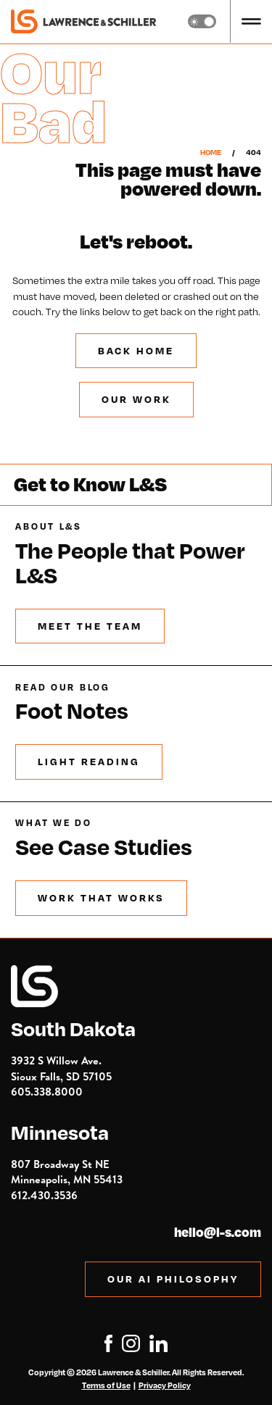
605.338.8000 (47, 1091)
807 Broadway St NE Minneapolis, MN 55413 (67, 1172)
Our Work (136, 399)
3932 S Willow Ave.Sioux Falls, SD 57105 (61, 1068)
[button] (251, 21)
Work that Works (101, 897)
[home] (83, 21)
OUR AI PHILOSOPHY (173, 1278)
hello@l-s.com (217, 1233)
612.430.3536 (44, 1195)
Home (210, 152)
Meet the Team (90, 626)
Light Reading (89, 761)
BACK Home (136, 350)
